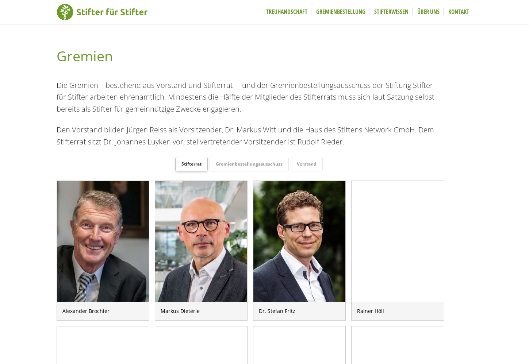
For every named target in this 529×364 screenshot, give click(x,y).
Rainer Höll (398, 241)
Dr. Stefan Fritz (299, 241)
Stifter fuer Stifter (111, 13)
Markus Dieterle (201, 241)
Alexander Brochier (103, 241)
